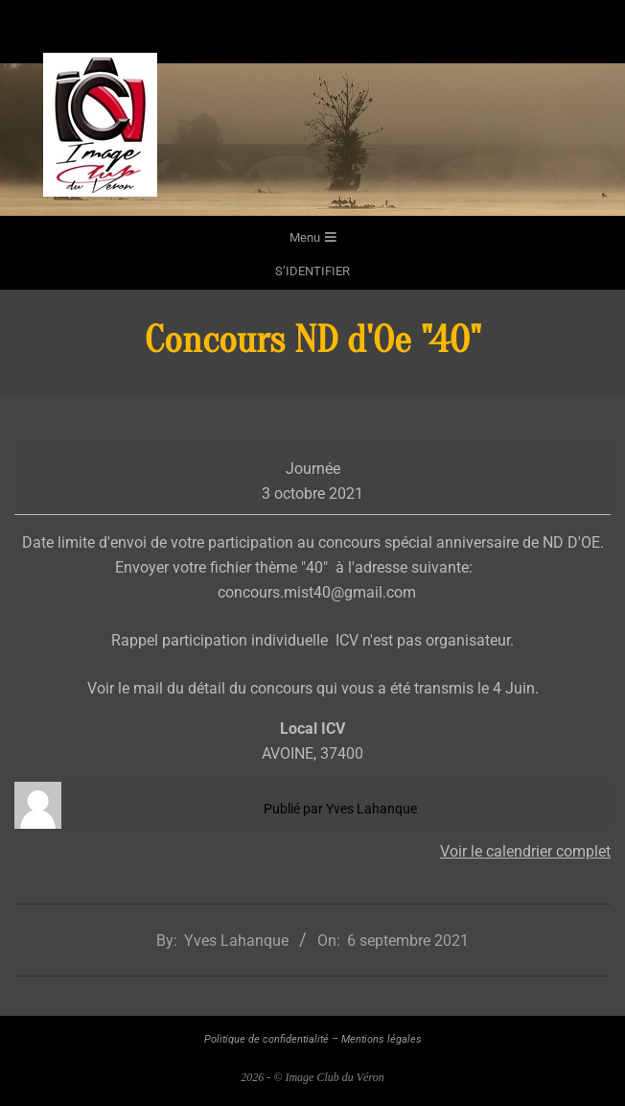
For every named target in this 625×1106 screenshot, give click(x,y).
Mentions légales (381, 1039)
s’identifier (312, 271)
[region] (312, 139)
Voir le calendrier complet (525, 851)
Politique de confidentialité (266, 1039)
